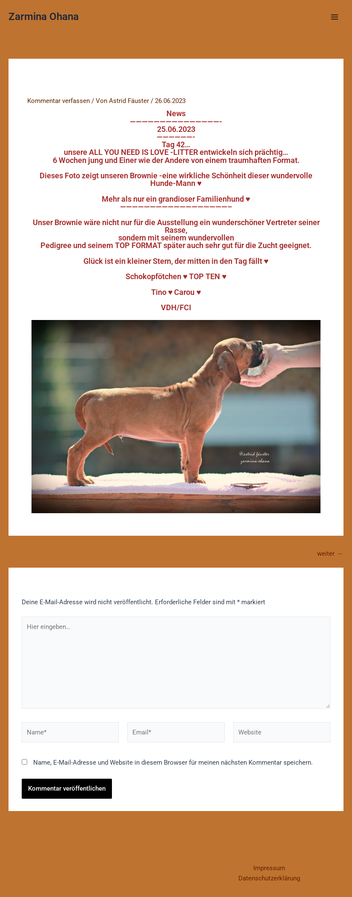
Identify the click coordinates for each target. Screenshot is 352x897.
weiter (330, 554)
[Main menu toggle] (334, 17)
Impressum (269, 868)
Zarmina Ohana (44, 17)
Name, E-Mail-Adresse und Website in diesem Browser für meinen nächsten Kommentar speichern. (173, 762)
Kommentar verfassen (58, 101)
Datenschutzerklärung (269, 878)
